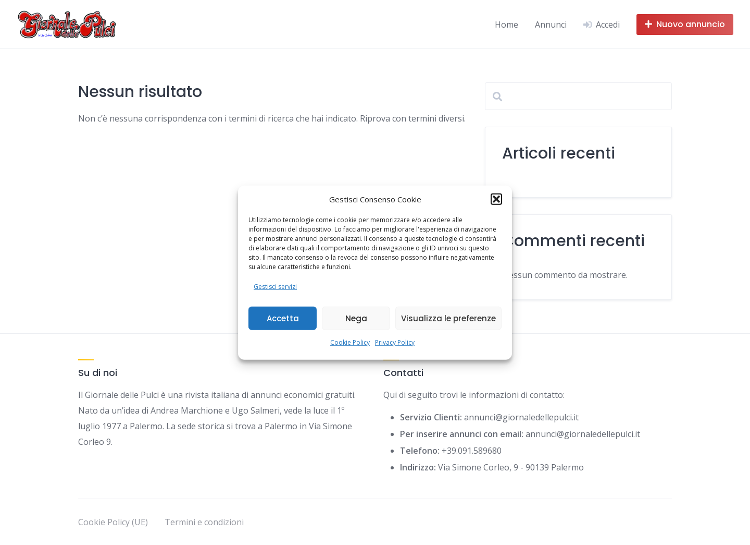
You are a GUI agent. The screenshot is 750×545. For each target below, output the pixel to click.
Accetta (283, 317)
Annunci (551, 24)
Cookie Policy (350, 342)
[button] (496, 199)
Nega (356, 317)
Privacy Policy (395, 342)
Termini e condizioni (204, 522)
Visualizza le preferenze (448, 317)
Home (506, 24)
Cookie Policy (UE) (113, 522)
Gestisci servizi (275, 286)
